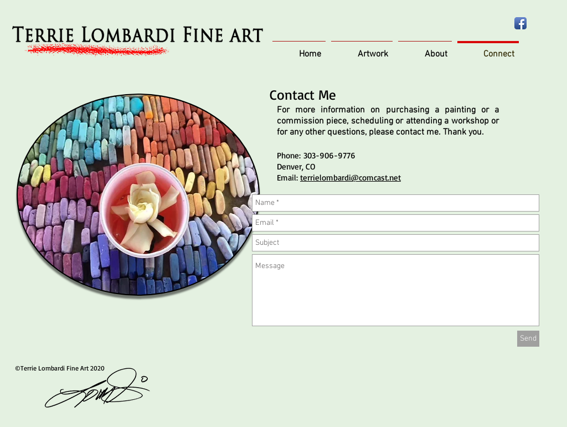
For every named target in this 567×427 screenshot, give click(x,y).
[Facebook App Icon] (520, 23)
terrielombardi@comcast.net (350, 177)
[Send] (528, 339)
